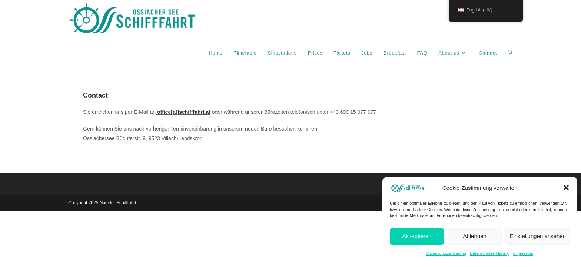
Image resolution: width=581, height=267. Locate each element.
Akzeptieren (416, 236)
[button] (566, 187)
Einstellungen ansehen (537, 236)
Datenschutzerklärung (446, 253)
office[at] (168, 112)
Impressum (523, 253)
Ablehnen (474, 236)
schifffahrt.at (194, 112)
